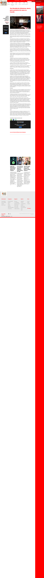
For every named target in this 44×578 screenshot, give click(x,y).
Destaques (29, 208)
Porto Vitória (16, 207)
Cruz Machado (16, 202)
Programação (3, 201)
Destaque (19, 15)
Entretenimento (24, 4)
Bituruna (15, 201)
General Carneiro (17, 203)
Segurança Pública (12, 5)
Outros (28, 201)
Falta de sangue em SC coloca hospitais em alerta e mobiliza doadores (27, 168)
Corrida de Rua (23, 203)
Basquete (22, 201)
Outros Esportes (23, 207)
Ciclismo (22, 202)
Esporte (20, 4)
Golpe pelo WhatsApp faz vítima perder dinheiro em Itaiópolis (13, 168)
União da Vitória (16, 208)
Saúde (24, 15)
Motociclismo (23, 206)
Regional (8, 4)
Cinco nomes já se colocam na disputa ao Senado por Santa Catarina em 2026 (20, 169)
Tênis (22, 208)
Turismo (28, 203)
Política (16, 4)
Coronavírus (10, 208)
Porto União (16, 206)
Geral (27, 4)
